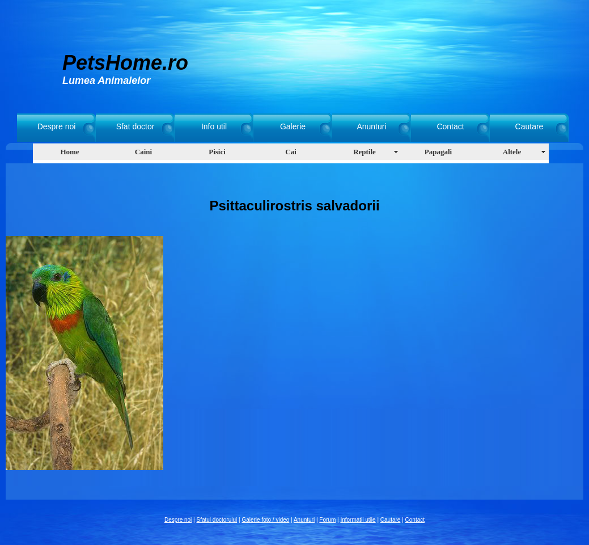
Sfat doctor (135, 126)
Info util (214, 126)
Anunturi (371, 126)
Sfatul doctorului (217, 520)
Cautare (529, 126)
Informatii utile (357, 520)
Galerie (293, 126)
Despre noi (56, 126)
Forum (327, 520)
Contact (450, 126)
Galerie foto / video (265, 520)
